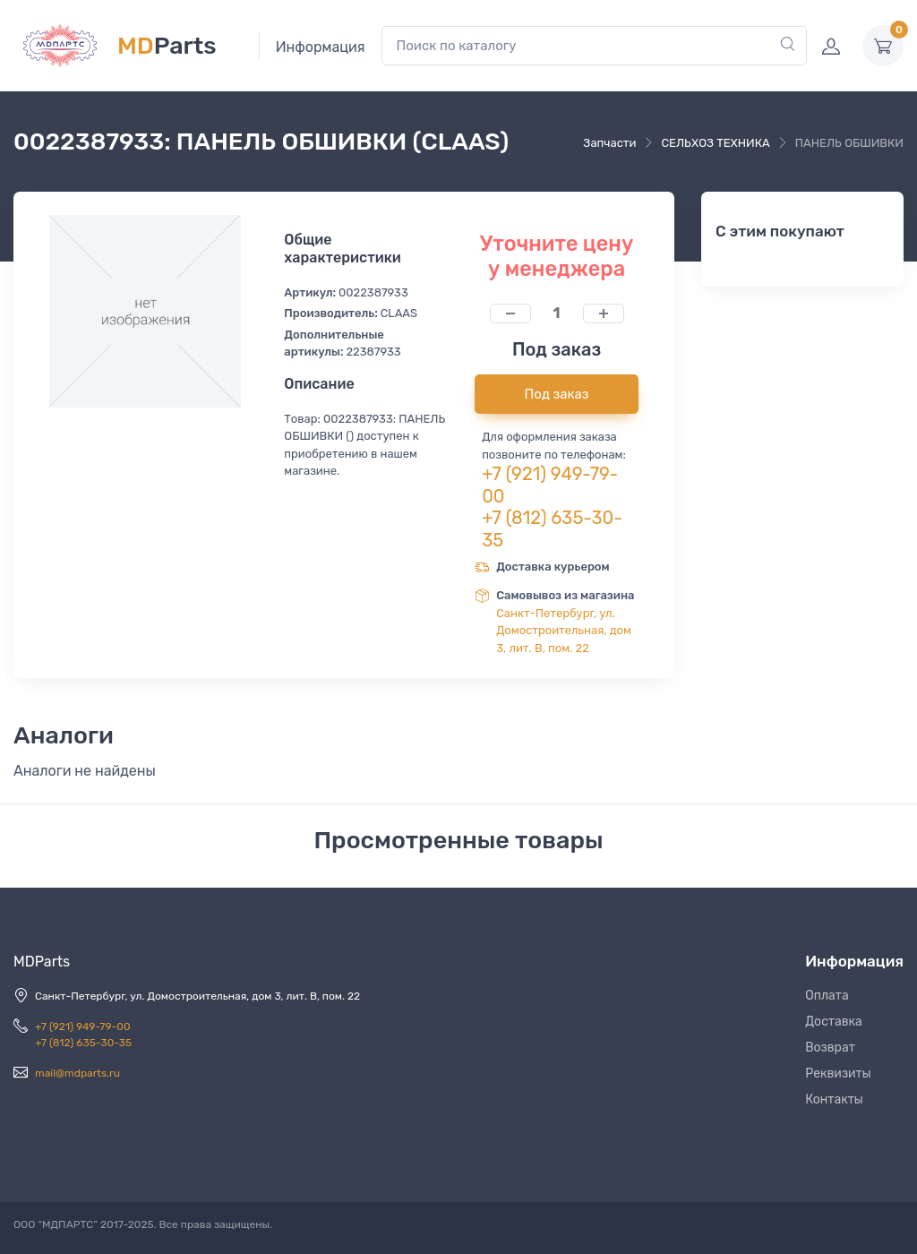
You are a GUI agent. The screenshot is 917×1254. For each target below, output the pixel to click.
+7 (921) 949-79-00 (83, 1026)
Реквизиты (838, 1073)
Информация (320, 47)
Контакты (834, 1099)
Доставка (833, 1021)
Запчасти (609, 143)
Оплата (827, 995)
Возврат (830, 1047)
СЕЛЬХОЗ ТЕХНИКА (715, 143)
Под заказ (557, 394)
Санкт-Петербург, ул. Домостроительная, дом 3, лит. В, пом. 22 (563, 630)
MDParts (41, 961)
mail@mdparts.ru (77, 1073)
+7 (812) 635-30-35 (83, 1042)
